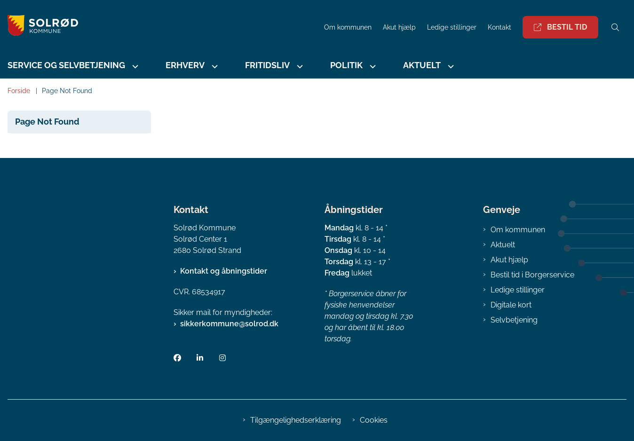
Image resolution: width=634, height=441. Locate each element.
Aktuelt (422, 65)
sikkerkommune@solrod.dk (229, 323)
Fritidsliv (267, 65)
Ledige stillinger (451, 27)
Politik (346, 65)
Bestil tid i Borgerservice (532, 274)
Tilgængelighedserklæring (295, 420)
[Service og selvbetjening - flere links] (134, 66)
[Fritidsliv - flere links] (299, 66)
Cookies (374, 420)
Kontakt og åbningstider (223, 271)
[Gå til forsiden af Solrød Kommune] (39, 27)
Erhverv (185, 65)
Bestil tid (560, 27)
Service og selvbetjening (66, 65)
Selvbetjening (514, 319)
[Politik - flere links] (371, 66)
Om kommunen (518, 229)
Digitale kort (511, 304)
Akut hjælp (509, 259)
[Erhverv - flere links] (213, 66)
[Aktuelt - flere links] (450, 66)
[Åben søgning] (615, 27)
